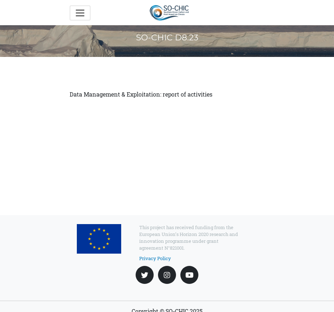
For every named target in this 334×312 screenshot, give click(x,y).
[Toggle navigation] (80, 13)
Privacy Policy (155, 258)
